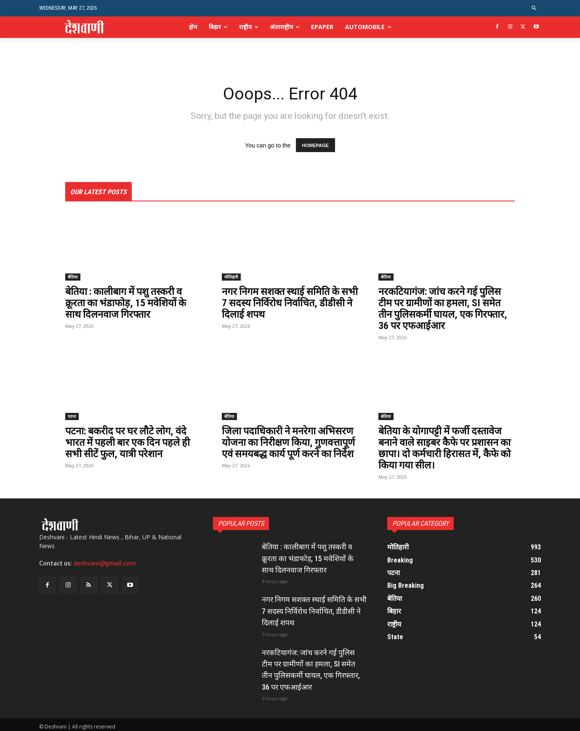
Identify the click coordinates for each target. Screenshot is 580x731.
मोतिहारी (231, 277)
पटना (72, 416)
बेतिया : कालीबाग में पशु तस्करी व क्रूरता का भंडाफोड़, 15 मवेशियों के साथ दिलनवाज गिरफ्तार (127, 303)
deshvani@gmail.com (104, 561)
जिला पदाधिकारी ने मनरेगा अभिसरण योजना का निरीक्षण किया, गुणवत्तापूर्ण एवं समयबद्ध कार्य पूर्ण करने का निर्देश (290, 442)
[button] (534, 8)
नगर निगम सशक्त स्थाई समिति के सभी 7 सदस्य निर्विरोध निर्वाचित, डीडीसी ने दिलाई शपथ (282, 303)
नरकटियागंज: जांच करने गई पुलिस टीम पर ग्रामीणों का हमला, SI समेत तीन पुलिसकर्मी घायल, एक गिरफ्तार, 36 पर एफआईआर (444, 308)
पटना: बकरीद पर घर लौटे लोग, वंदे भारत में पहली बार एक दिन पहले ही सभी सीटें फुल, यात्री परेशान (129, 442)
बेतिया (73, 277)
